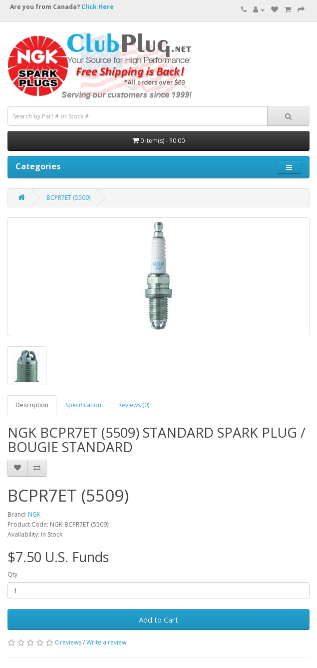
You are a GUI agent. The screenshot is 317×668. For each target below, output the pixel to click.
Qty (12, 574)
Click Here (97, 6)
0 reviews (68, 642)
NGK (34, 514)
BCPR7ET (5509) (68, 197)
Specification (83, 405)
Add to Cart (158, 620)
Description (31, 405)
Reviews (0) (133, 405)
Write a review (106, 642)
